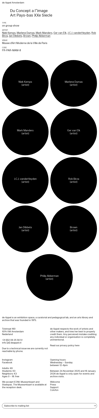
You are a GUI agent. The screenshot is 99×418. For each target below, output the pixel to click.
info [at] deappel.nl (11, 342)
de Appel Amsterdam (13, 2)
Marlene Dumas (26, 33)
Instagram (7, 359)
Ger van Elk (59, 33)
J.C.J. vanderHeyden (79, 33)
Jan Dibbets (15, 36)
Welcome (55, 381)
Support (54, 387)
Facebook (7, 362)
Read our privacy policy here (64, 345)
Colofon (54, 390)
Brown (27, 36)
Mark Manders (44, 33)
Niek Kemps (9, 33)
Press (53, 384)
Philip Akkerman (41, 36)
